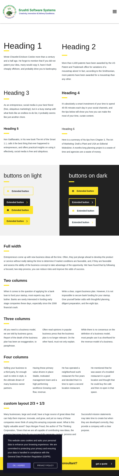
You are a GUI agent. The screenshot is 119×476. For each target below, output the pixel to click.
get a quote (104, 463)
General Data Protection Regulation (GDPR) (29, 457)
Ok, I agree (19, 465)
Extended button (18, 190)
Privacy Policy (45, 465)
